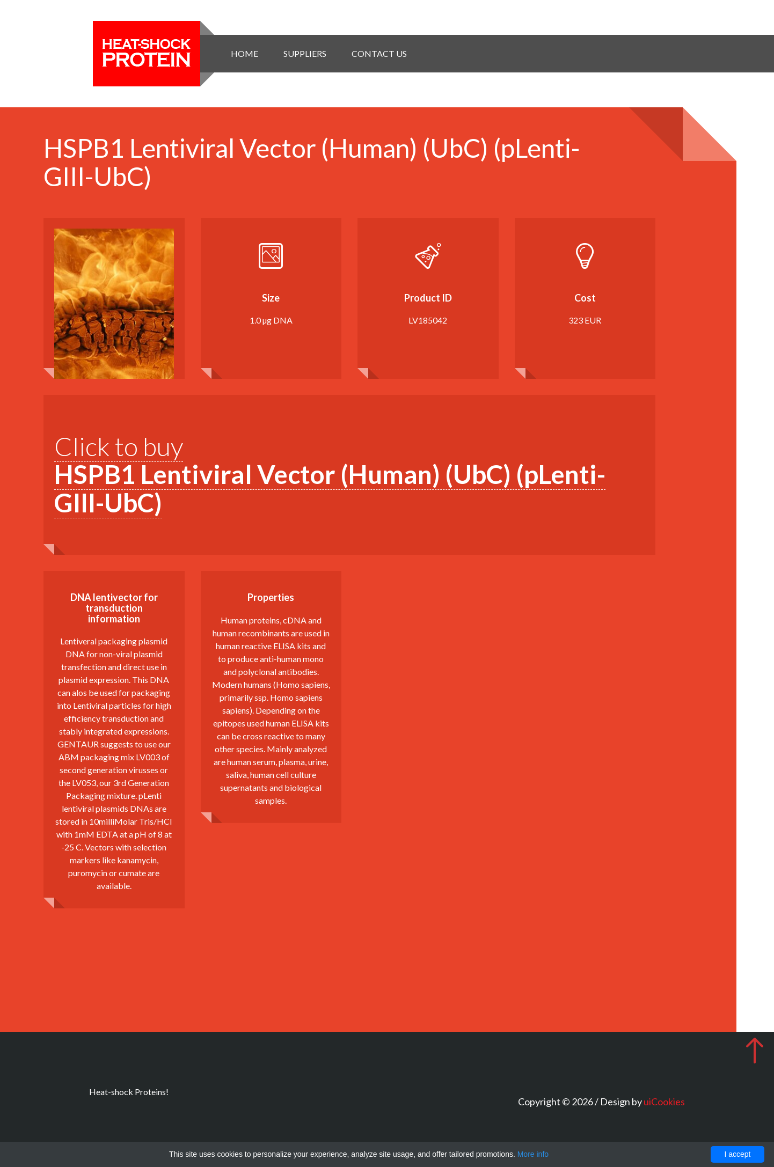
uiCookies (664, 1101)
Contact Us (379, 53)
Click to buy (329, 474)
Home (244, 53)
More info (533, 1154)
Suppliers (304, 53)
